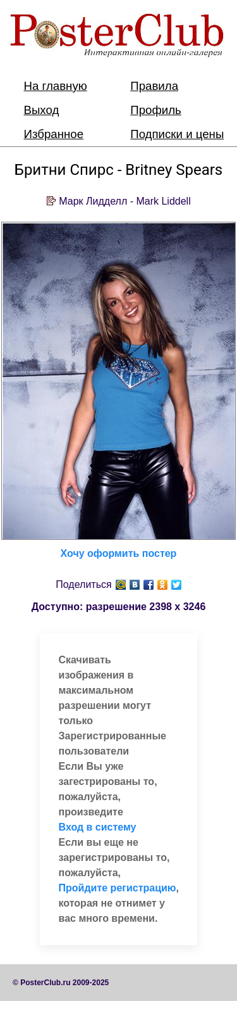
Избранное (54, 134)
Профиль (155, 110)
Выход (41, 110)
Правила (154, 85)
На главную (55, 85)
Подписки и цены (177, 134)
